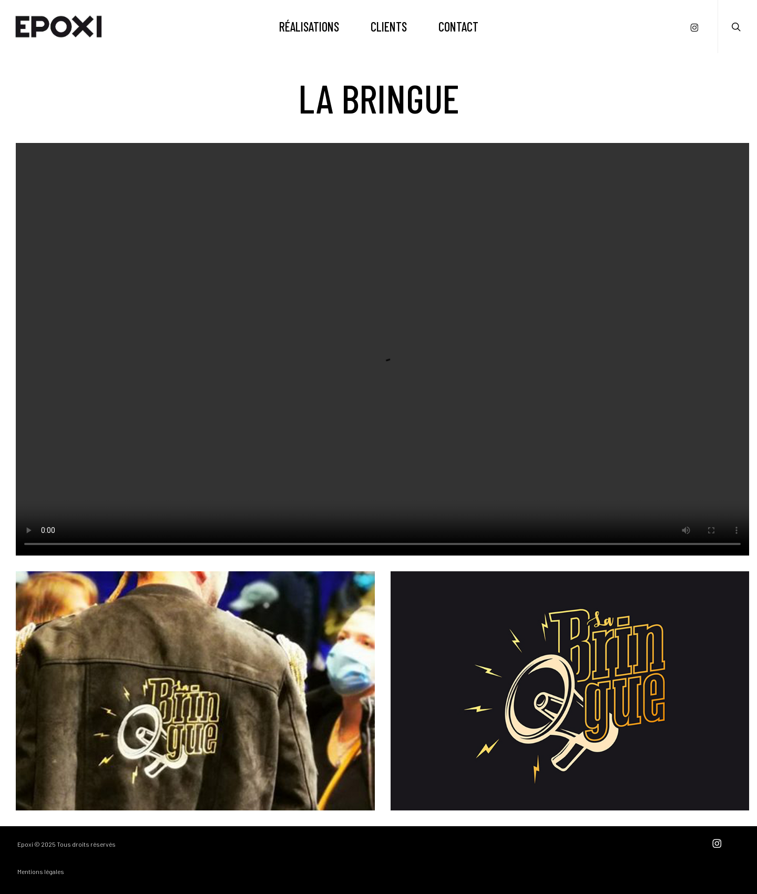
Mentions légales (40, 871)
